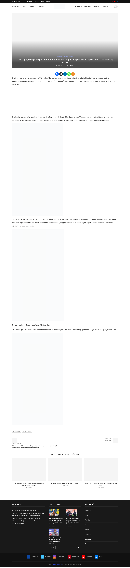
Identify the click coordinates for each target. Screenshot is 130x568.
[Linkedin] (65, 75)
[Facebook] (57, 75)
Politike (37, 1)
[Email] (117, 1)
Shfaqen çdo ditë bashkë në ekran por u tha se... (65, 484)
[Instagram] (110, 1)
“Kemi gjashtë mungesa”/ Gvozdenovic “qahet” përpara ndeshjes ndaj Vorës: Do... (56, 522)
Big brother (16, 432)
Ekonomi (87, 6)
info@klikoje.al (24, 522)
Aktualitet (30, 1)
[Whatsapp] (69, 75)
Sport (42, 1)
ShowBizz (48, 1)
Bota (24, 6)
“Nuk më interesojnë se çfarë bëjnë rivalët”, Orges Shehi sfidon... (56, 540)
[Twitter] (108, 1)
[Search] (112, 6)
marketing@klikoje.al (18, 524)
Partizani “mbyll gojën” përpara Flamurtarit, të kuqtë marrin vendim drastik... (73, 522)
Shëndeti (96, 6)
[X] (61, 75)
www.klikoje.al (57, 565)
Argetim (105, 6)
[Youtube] (114, 1)
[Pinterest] (112, 1)
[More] (73, 75)
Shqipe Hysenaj (27, 432)
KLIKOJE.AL (61, 66)
